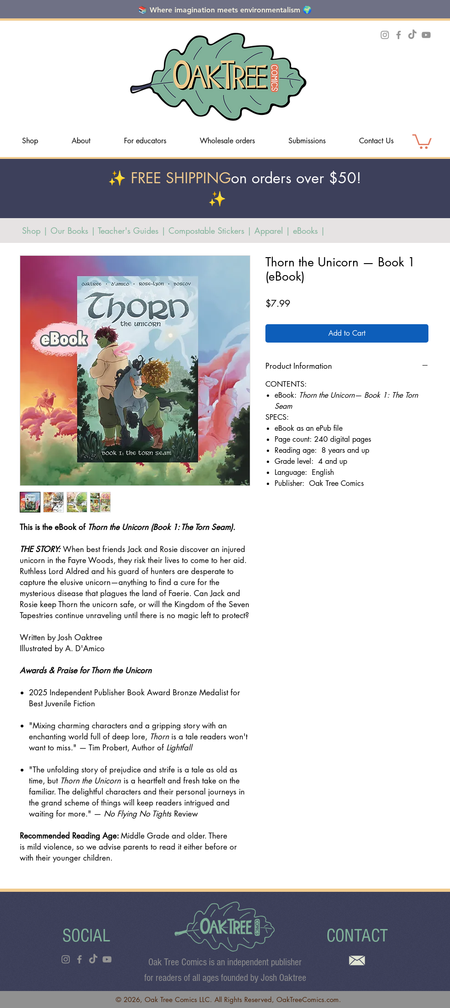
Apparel (268, 230)
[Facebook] (398, 34)
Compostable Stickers (208, 230)
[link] (422, 141)
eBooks (305, 230)
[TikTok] (412, 34)
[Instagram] (384, 34)
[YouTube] (426, 34)
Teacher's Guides (128, 230)
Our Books (71, 230)
